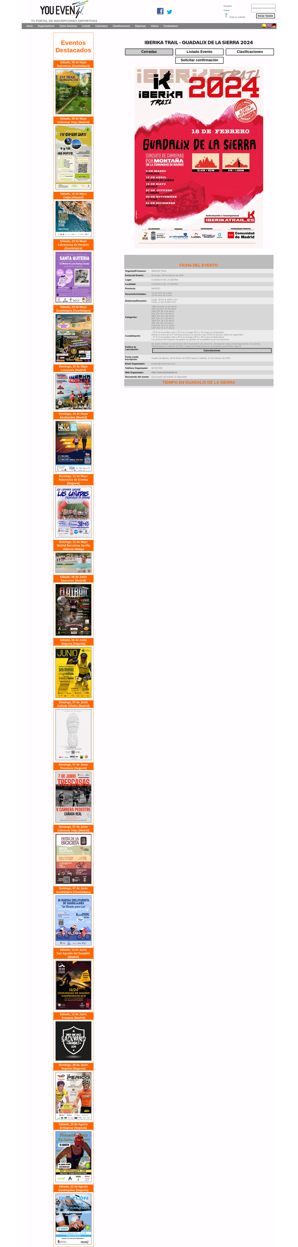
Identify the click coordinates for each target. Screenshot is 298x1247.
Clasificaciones (121, 26)
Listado (86, 26)
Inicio (30, 26)
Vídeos (154, 26)
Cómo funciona (68, 26)
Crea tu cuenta (237, 17)
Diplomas (140, 26)
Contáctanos (171, 26)
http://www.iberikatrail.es (164, 372)
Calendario (101, 26)
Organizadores (46, 26)
